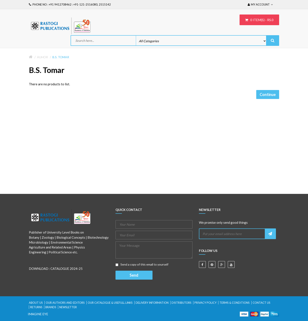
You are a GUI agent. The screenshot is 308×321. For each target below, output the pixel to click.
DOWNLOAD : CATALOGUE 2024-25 (56, 268)
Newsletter (68, 307)
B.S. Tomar (60, 57)
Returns (36, 307)
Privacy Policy (205, 302)
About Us (36, 302)
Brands (50, 307)
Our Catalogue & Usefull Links (110, 302)
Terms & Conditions (234, 302)
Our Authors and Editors (65, 302)
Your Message (154, 250)
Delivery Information (152, 302)
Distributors (181, 302)
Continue (268, 94)
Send (134, 275)
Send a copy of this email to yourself (142, 264)
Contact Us (261, 302)
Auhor (42, 57)
